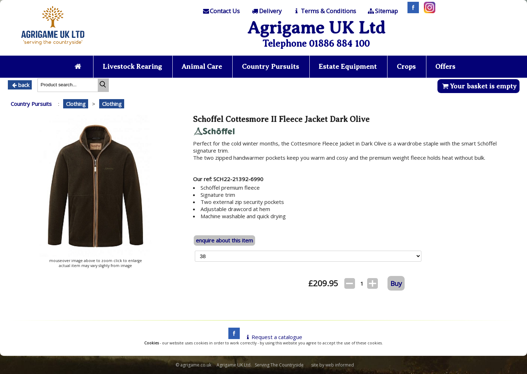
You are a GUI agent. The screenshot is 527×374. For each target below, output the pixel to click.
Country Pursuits (270, 66)
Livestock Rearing (132, 66)
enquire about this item (224, 240)
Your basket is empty (478, 86)
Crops (406, 66)
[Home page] (52, 47)
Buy (396, 283)
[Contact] (221, 11)
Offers (445, 66)
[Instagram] (427, 11)
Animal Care (202, 66)
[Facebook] (411, 11)
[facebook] (232, 336)
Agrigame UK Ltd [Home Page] (316, 27)
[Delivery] (266, 11)
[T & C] (324, 11)
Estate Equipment (348, 66)
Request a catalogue (273, 336)
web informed (339, 365)
